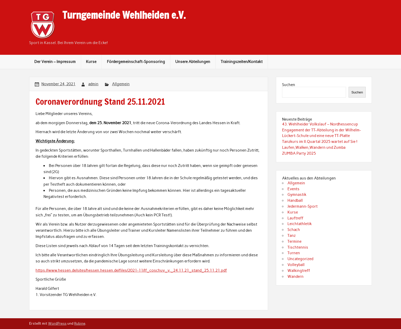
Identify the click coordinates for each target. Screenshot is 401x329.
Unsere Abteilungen (192, 61)
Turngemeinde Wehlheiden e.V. (124, 15)
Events (293, 189)
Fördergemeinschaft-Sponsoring (136, 61)
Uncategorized (300, 259)
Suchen (288, 84)
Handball (295, 200)
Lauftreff (295, 218)
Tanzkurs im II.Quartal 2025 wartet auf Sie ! (320, 141)
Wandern (295, 276)
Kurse (91, 61)
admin (93, 84)
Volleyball (296, 264)
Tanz (291, 235)
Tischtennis (297, 247)
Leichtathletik (299, 223)
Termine (294, 241)
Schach (293, 229)
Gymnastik (296, 194)
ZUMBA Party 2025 (299, 153)
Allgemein (121, 84)
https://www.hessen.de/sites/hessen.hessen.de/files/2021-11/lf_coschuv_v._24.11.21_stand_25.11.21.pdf (131, 270)
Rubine (79, 323)
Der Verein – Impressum (55, 61)
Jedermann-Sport (302, 206)
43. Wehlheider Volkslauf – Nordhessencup (320, 124)
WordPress (57, 323)
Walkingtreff (298, 270)
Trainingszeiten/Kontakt (242, 61)
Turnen (293, 253)
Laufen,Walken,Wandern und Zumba (314, 147)
